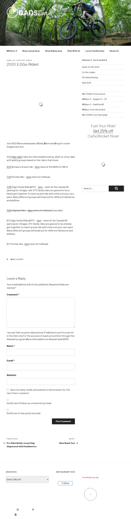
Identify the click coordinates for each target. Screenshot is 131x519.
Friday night (16, 157)
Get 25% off (103, 131)
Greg (29, 60)
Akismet (11, 339)
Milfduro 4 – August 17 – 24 (94, 99)
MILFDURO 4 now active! (93, 94)
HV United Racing (90, 77)
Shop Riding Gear (53, 51)
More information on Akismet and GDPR (47, 339)
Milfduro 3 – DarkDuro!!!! (93, 104)
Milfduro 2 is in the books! (93, 109)
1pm (40, 187)
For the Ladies (88, 72)
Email (11, 360)
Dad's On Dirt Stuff (90, 67)
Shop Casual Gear (31, 51)
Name (11, 346)
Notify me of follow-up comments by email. (29, 403)
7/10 (9, 177)
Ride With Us (74, 51)
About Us (114, 51)
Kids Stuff (86, 83)
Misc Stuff (17, 259)
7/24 (9, 210)
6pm (37, 167)
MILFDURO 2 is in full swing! (94, 115)
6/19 (9, 167)
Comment (13, 294)
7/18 (9, 187)
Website (11, 375)
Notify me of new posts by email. (24, 413)
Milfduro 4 (12, 51)
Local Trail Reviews (94, 51)
